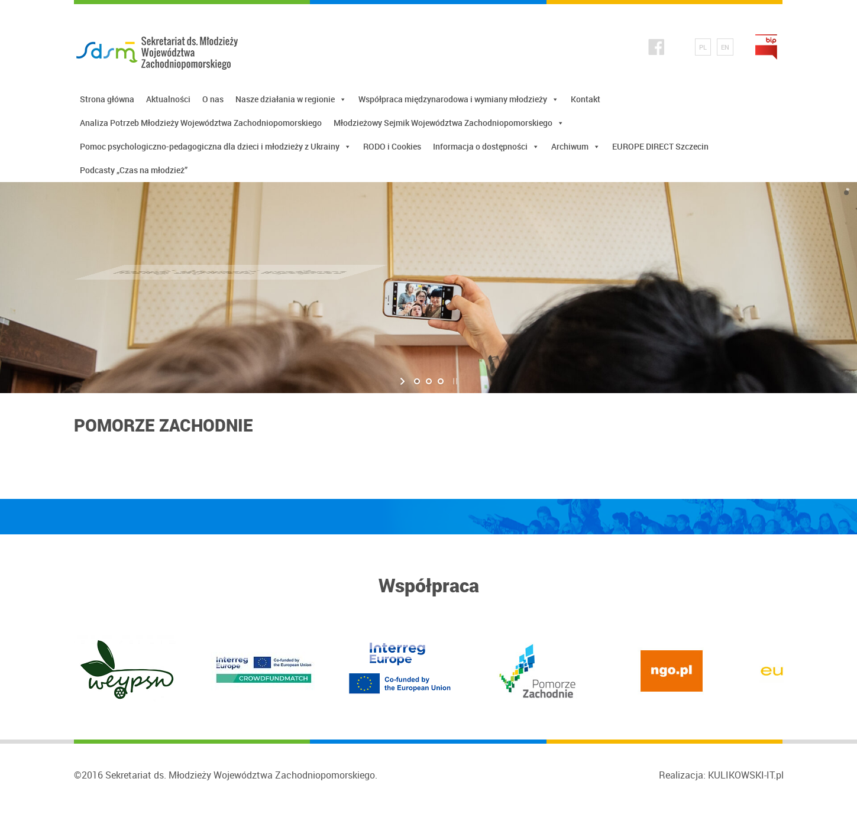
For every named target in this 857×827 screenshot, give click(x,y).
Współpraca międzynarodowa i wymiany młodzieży (458, 99)
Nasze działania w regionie (291, 99)
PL (703, 47)
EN (725, 47)
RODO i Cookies (392, 146)
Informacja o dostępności (486, 146)
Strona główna (107, 99)
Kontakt (585, 99)
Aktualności (168, 99)
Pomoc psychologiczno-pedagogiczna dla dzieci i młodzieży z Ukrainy (215, 146)
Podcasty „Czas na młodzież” (133, 170)
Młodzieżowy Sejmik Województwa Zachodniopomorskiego (449, 123)
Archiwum (575, 146)
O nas (213, 99)
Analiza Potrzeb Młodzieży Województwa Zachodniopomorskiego (201, 122)
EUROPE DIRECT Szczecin (660, 146)
